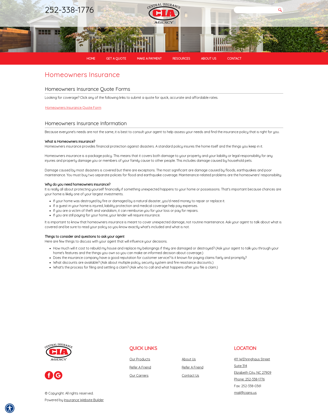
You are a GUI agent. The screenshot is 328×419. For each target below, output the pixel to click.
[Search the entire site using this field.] (255, 10)
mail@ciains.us (245, 393)
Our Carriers (139, 375)
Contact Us (190, 375)
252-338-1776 (69, 9)
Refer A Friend (140, 367)
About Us (189, 359)
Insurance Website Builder (84, 400)
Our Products (139, 359)
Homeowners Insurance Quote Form (73, 160)
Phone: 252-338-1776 (249, 379)
